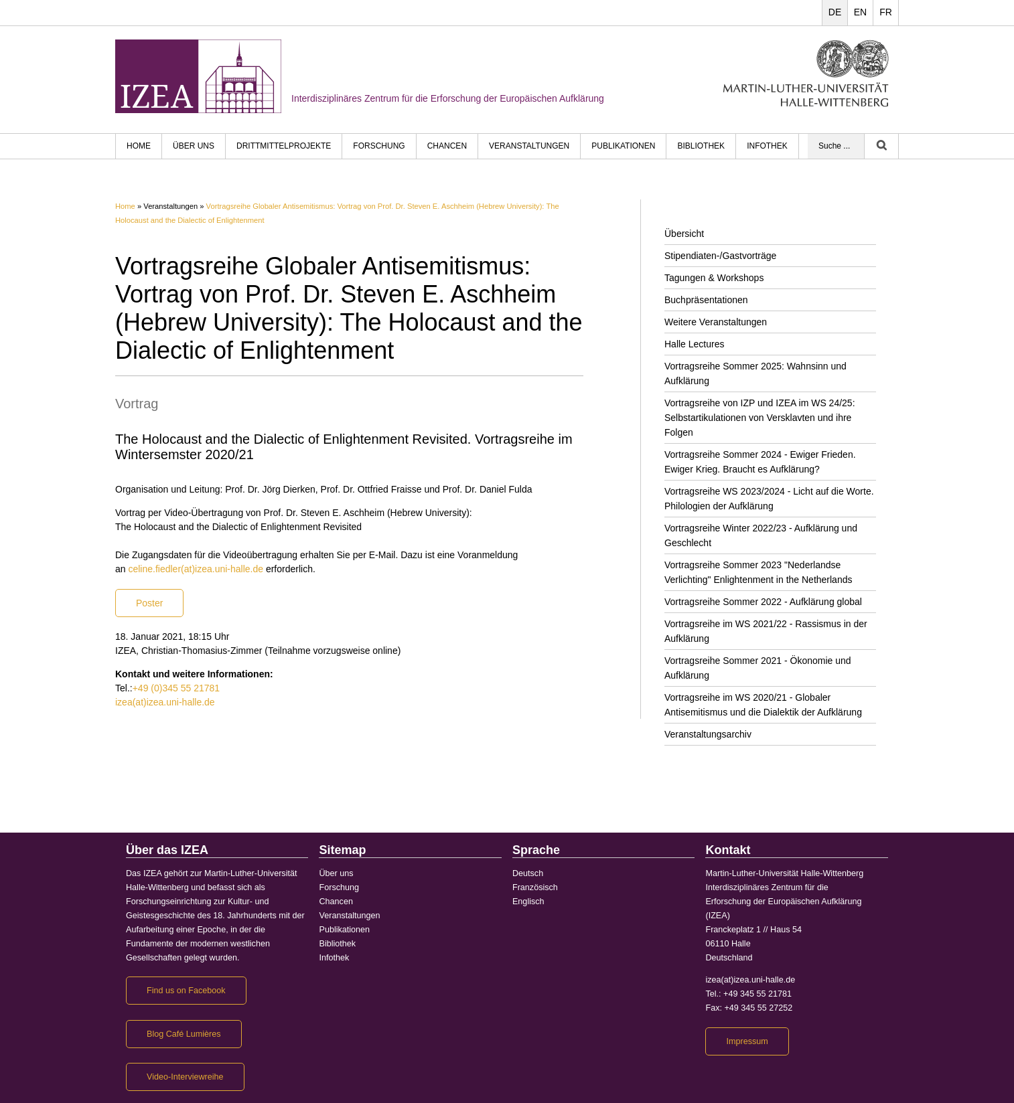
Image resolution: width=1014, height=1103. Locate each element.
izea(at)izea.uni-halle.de (165, 702)
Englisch (528, 901)
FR (885, 12)
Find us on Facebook (186, 990)
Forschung (379, 146)
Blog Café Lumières (184, 1034)
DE (834, 12)
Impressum (747, 1041)
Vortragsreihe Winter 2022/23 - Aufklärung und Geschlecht (760, 535)
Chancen (447, 146)
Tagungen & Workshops (714, 277)
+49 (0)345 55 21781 (176, 688)
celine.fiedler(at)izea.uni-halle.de (195, 569)
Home (125, 206)
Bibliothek (701, 146)
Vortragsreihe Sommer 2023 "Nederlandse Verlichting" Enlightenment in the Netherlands (758, 572)
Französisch (535, 887)
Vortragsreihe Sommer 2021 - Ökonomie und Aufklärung (757, 668)
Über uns (193, 146)
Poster (149, 603)
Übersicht (684, 233)
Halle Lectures (694, 344)
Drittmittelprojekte (283, 146)
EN (860, 12)
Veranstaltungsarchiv (707, 734)
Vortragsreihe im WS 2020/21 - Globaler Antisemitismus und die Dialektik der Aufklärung (763, 704)
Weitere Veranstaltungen (715, 322)
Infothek (767, 146)
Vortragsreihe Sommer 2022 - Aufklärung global (763, 601)
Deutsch (527, 873)
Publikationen (623, 146)
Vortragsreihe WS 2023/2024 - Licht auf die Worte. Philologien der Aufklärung (769, 498)
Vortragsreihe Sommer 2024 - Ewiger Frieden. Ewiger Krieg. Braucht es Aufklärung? (760, 462)
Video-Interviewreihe (185, 1077)
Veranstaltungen (529, 146)
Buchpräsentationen (706, 299)
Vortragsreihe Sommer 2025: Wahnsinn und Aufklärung (755, 373)
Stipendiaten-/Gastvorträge (720, 255)
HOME (139, 146)
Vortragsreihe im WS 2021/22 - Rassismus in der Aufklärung (765, 631)
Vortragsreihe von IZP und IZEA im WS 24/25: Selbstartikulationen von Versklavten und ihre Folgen (759, 418)
